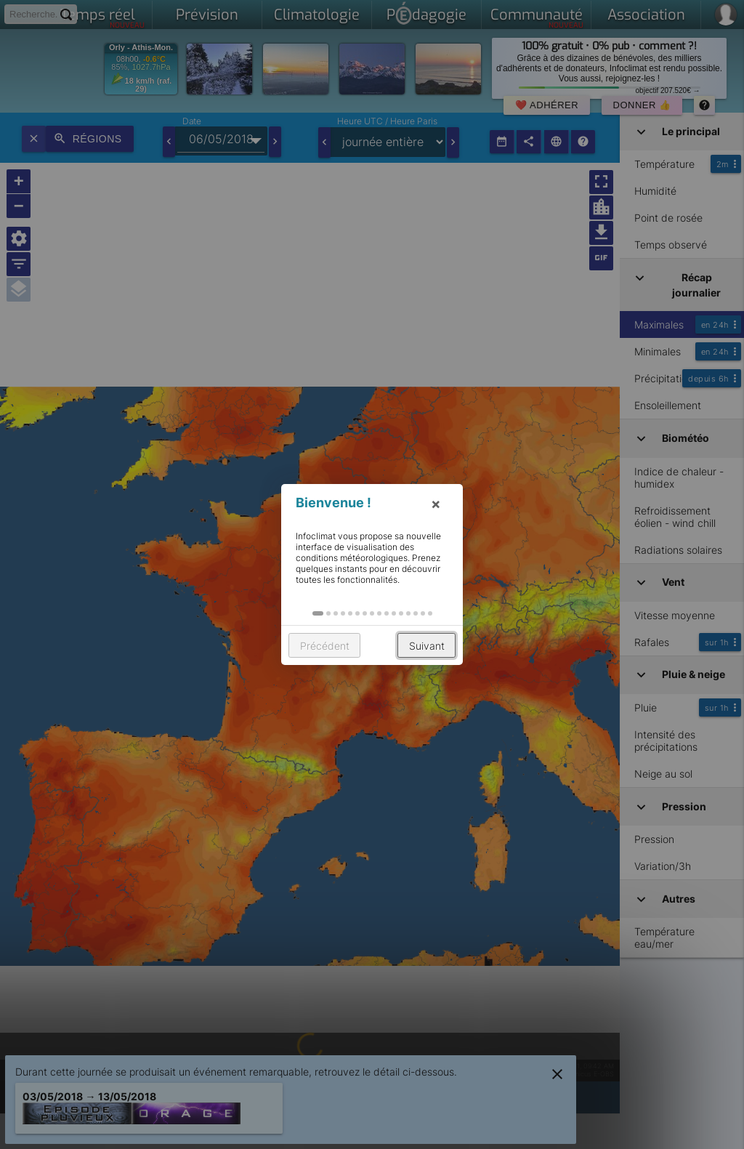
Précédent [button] (324, 646)
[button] (317, 613)
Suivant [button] (427, 646)
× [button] (436, 503)
